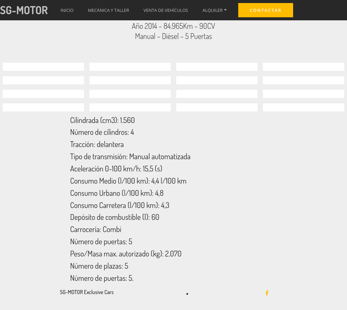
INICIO (66, 10)
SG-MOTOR (24, 10)
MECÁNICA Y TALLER (108, 10)
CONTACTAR (266, 10)
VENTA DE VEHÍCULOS (166, 10)
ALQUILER (213, 10)
